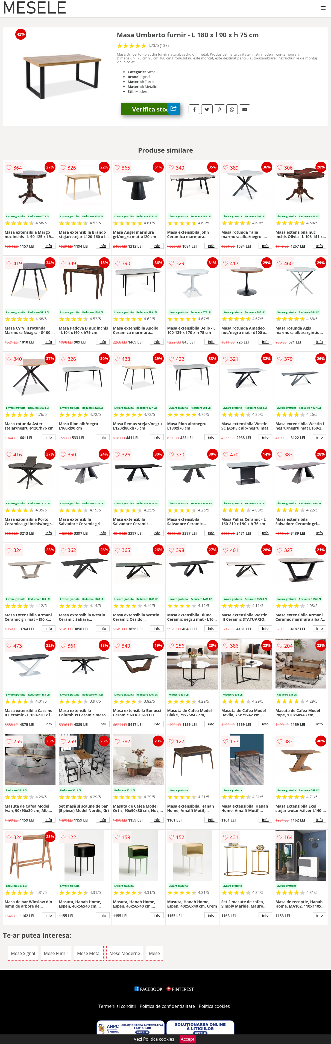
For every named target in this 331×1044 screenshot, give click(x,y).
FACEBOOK (148, 989)
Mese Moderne (124, 953)
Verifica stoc (156, 109)
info (48, 245)
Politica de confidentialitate (167, 1006)
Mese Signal (23, 953)
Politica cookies (214, 1006)
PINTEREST (180, 989)
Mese (154, 953)
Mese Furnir (56, 953)
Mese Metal (89, 953)
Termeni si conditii (117, 1006)
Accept (188, 1039)
